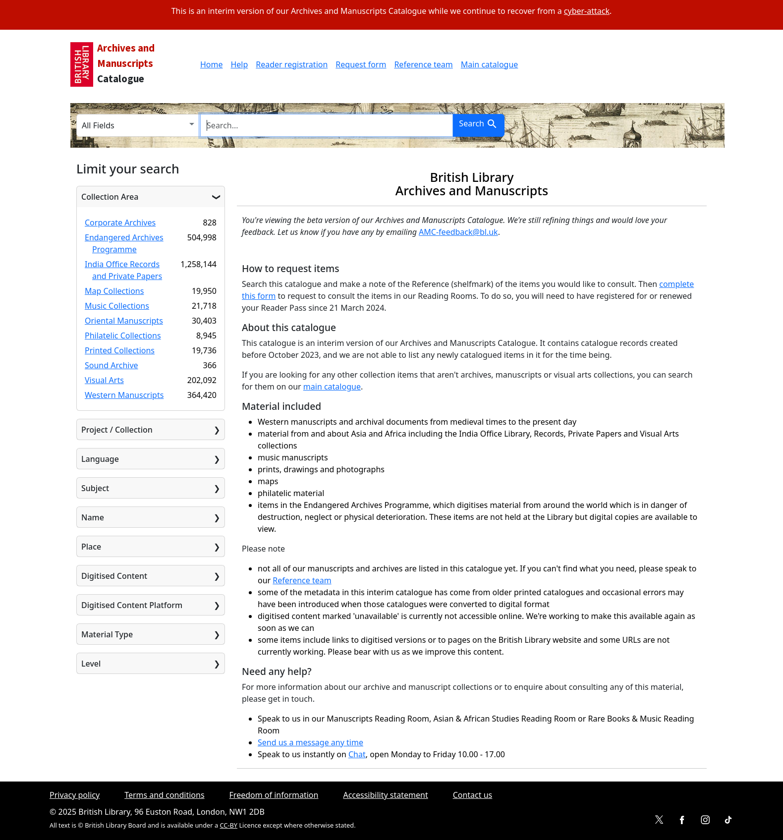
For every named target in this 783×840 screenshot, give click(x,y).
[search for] (326, 125)
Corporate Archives (120, 222)
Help (239, 64)
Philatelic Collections (123, 335)
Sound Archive (111, 365)
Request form (361, 64)
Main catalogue (489, 64)
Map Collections (114, 290)
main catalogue (332, 386)
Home (211, 64)
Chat (357, 754)
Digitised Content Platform (131, 605)
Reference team (423, 64)
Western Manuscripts (124, 395)
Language (100, 458)
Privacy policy (75, 794)
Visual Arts (104, 380)
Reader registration (292, 64)
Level (91, 663)
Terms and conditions (164, 794)
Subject (95, 488)
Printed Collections (120, 350)
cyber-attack (587, 10)
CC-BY (228, 825)
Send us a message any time (310, 742)
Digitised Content (114, 575)
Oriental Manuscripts (124, 320)
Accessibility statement (385, 794)
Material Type (107, 634)
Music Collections (117, 305)
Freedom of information (274, 794)
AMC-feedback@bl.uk (458, 231)
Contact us (473, 794)
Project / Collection (117, 429)
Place (91, 546)
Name (92, 517)
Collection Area (109, 196)
